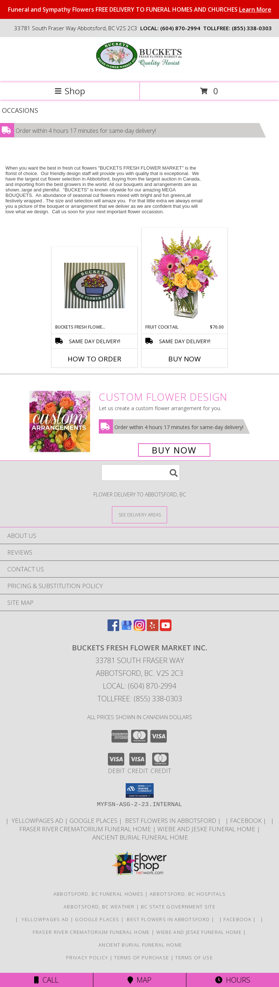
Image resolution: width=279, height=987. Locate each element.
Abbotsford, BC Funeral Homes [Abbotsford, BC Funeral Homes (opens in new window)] (98, 894)
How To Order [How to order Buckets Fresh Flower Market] (94, 359)
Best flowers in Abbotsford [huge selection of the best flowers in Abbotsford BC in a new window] (171, 820)
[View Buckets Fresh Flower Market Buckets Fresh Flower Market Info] (94, 285)
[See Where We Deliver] (139, 514)
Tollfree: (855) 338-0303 (139, 698)
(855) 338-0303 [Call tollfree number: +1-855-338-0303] (252, 28)
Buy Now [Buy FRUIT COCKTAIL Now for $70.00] (184, 359)
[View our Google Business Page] (126, 629)
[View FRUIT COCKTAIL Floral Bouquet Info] (184, 276)
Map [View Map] (139, 980)
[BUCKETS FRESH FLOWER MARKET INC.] (139, 71)
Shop (69, 91)
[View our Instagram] (139, 629)
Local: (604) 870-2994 (139, 686)
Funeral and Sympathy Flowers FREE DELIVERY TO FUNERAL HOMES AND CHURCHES (139, 9)
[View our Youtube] (165, 629)
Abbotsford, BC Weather (99, 906)
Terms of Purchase (141, 957)
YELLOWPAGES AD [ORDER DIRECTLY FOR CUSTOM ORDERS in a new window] (37, 820)
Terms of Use (194, 957)
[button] (140, 790)
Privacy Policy (87, 957)
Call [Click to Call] (46, 980)
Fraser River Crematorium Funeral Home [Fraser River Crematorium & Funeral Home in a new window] (86, 829)
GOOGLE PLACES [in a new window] (94, 820)
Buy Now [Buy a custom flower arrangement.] (174, 450)
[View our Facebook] (113, 629)
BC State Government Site (178, 906)
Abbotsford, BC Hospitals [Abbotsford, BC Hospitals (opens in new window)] (188, 894)
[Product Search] (140, 472)
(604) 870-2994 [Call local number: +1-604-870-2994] (180, 28)
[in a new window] (223, 820)
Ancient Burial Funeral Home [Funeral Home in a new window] (139, 837)
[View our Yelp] (152, 629)
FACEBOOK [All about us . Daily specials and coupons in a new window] (246, 820)
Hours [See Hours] (232, 980)
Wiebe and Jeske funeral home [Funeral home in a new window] (207, 829)
